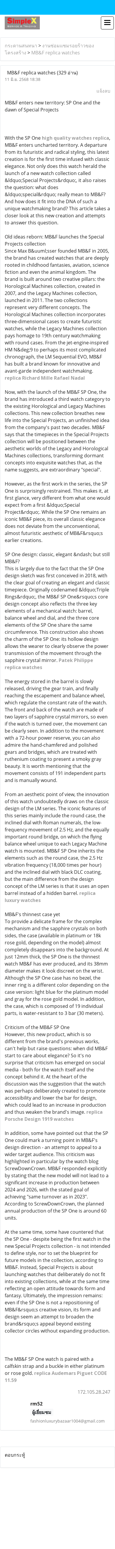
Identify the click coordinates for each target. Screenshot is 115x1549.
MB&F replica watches (55, 52)
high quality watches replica (75, 138)
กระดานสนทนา (21, 45)
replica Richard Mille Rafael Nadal (45, 378)
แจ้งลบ (103, 91)
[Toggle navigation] (107, 22)
